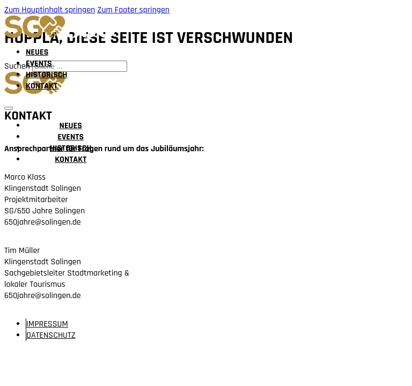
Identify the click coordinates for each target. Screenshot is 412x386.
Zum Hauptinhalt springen (49, 10)
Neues (37, 52)
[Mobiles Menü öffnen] (8, 108)
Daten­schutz (51, 335)
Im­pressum (47, 324)
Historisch (47, 74)
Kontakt (41, 86)
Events (39, 63)
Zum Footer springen (133, 10)
